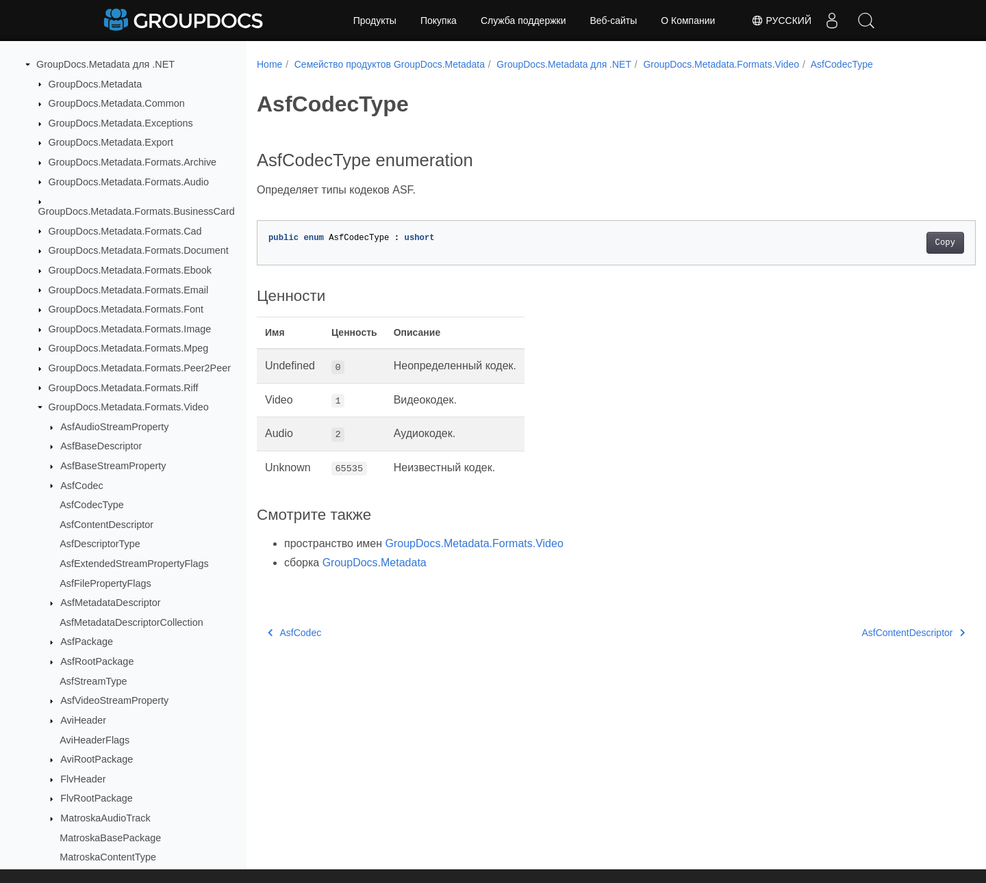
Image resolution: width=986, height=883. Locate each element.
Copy (895, 243)
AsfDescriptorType (100, 543)
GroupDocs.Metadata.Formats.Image (130, 329)
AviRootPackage (96, 759)
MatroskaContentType (108, 857)
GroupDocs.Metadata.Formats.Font (126, 309)
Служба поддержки (523, 20)
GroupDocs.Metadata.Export (111, 142)
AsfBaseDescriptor (101, 445)
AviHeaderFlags (94, 740)
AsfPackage (86, 641)
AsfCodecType (92, 504)
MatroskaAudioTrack (105, 818)
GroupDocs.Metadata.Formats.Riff (124, 387)
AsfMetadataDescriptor (110, 602)
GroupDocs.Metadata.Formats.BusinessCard (136, 211)
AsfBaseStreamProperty (113, 465)
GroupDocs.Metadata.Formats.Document (139, 250)
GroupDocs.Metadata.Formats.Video (129, 406)
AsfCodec (81, 485)
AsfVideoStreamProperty (114, 700)
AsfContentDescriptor (106, 524)
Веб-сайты (613, 20)
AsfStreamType (93, 681)
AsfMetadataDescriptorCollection (131, 622)
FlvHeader (82, 779)
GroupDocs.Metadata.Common (117, 103)
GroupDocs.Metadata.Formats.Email (129, 290)
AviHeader (83, 720)
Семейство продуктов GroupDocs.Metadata (389, 64)
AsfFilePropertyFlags (105, 583)
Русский (781, 20)
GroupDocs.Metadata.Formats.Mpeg (129, 348)
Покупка (438, 20)
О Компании (688, 20)
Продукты (374, 20)
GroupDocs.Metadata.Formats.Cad (125, 231)
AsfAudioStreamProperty (114, 426)
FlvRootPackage (96, 798)
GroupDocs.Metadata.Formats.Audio (129, 181)
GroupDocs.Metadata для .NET (105, 64)
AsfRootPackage (97, 661)
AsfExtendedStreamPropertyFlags (134, 563)
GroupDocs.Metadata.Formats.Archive (133, 162)
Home (269, 64)
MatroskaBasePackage (110, 837)
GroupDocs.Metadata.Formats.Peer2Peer (140, 368)
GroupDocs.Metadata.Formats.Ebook (130, 270)
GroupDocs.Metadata (95, 84)
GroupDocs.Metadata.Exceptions (121, 123)
